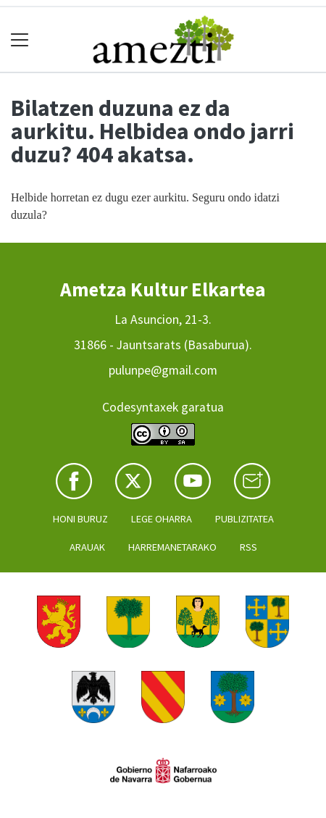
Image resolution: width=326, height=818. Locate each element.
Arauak (87, 547)
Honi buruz (80, 518)
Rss (248, 547)
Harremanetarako (172, 547)
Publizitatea (244, 518)
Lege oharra (161, 518)
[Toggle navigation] (19, 39)
